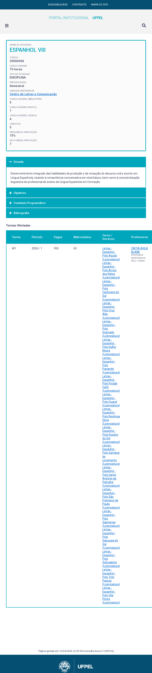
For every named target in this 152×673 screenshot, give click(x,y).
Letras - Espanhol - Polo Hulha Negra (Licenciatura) (111, 347)
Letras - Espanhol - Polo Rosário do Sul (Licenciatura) (111, 435)
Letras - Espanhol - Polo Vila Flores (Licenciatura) (111, 595)
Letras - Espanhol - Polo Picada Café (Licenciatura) (111, 384)
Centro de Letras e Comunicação (33, 94)
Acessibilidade (58, 4)
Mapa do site (99, 4)
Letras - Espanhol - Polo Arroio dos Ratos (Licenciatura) (111, 270)
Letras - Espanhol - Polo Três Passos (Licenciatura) (111, 577)
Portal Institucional (76, 18)
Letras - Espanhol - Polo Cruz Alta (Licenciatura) (111, 310)
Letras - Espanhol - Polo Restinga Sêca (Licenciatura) (111, 416)
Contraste (79, 4)
